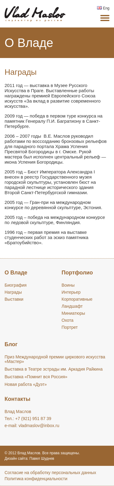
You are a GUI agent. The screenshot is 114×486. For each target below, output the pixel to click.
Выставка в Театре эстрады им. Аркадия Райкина (53, 369)
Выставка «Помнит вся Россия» (36, 376)
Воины (68, 285)
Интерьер (71, 292)
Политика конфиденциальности (36, 478)
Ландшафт (72, 306)
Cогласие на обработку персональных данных (50, 472)
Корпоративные (77, 299)
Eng (103, 8)
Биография (15, 285)
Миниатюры (73, 313)
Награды (13, 292)
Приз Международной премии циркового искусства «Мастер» (55, 359)
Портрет (70, 327)
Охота (68, 320)
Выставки (14, 299)
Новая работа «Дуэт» (26, 384)
